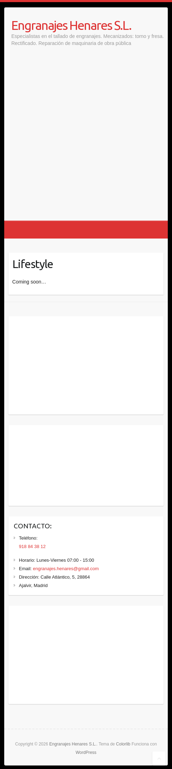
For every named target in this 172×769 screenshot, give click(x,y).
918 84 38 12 (32, 546)
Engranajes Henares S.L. (71, 25)
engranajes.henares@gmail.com (66, 568)
